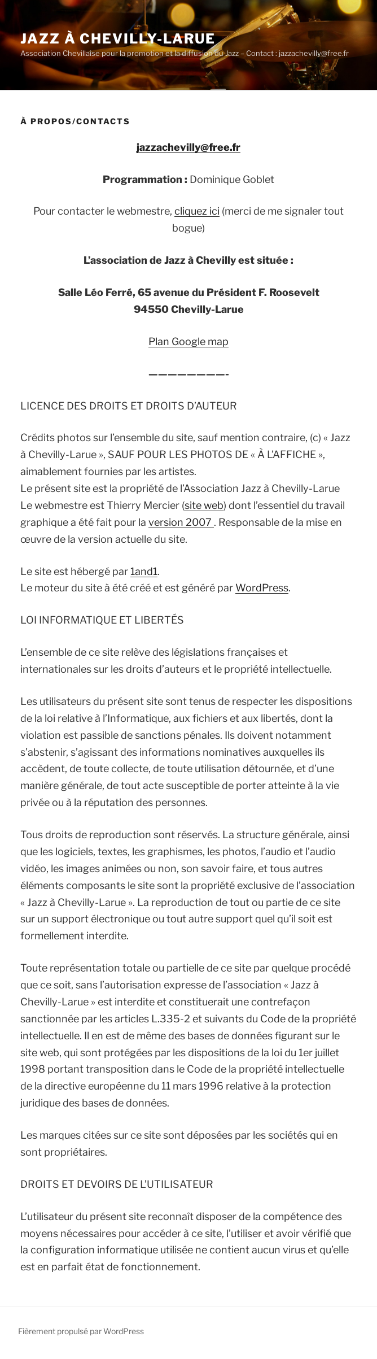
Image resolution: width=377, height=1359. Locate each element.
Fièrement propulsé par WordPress (81, 1331)
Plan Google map (188, 341)
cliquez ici (197, 211)
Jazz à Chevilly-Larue (118, 39)
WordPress (261, 588)
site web (204, 505)
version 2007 (181, 522)
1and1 (143, 571)
